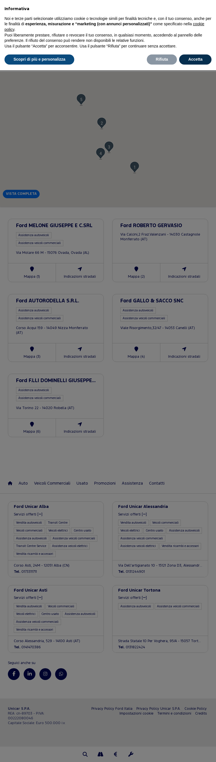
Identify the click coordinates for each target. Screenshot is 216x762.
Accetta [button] (195, 59)
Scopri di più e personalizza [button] (39, 59)
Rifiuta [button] (162, 59)
